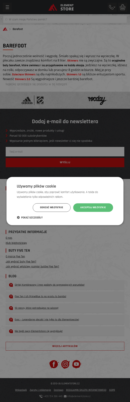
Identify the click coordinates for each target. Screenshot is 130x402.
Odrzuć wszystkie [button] (51, 207)
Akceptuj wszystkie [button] (93, 207)
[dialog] (65, 201)
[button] (30, 217)
